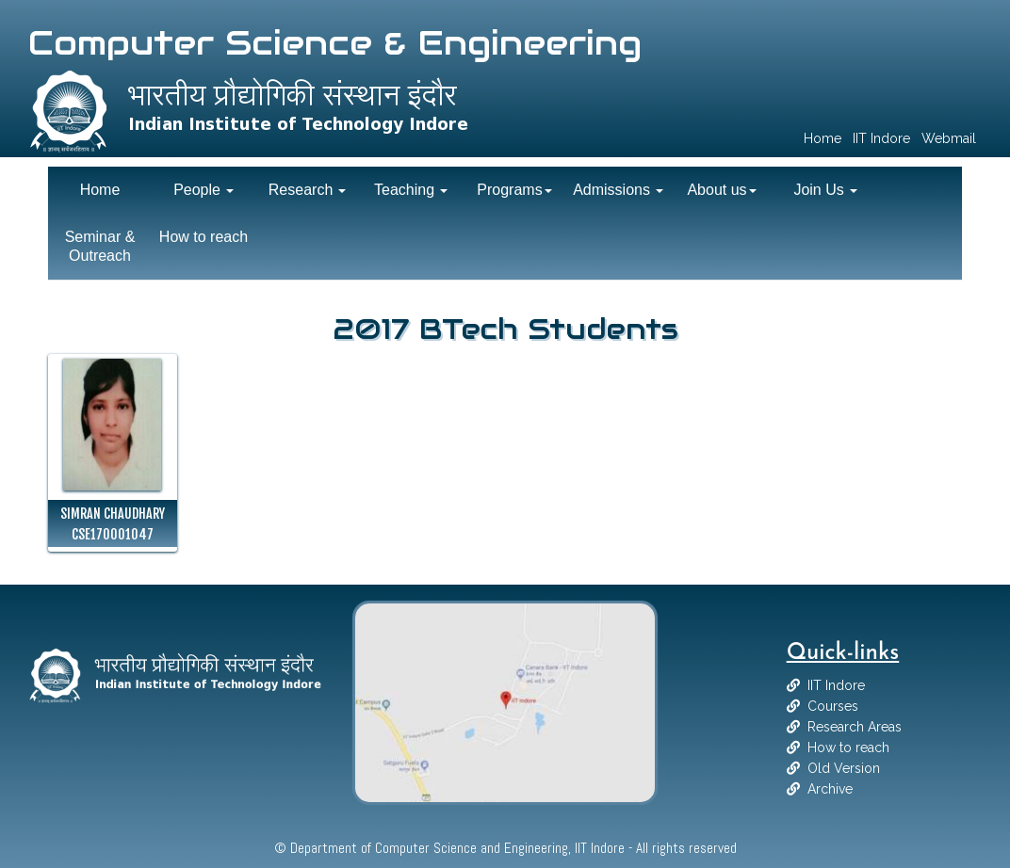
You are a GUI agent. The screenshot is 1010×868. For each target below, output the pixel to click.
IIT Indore (836, 685)
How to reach (848, 747)
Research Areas (854, 726)
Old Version (843, 768)
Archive (830, 788)
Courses (832, 706)
